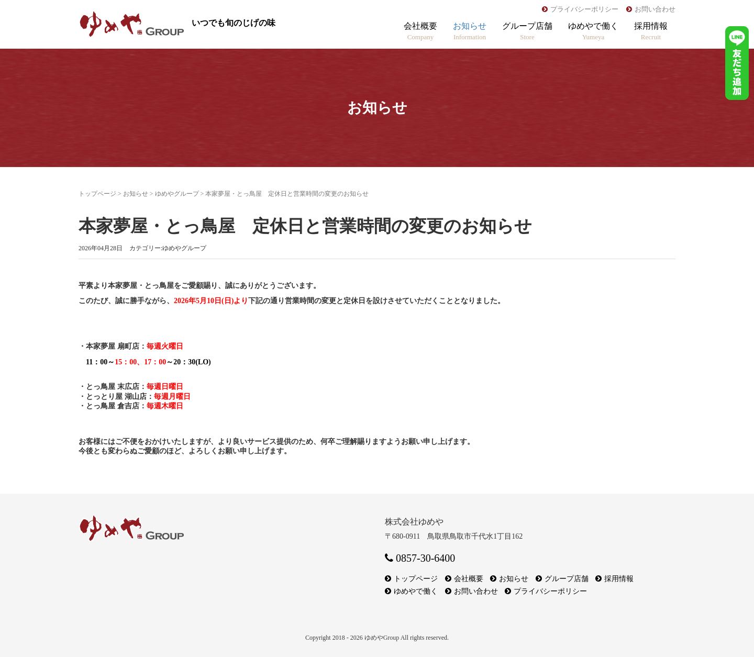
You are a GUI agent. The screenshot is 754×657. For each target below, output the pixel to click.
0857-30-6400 (420, 558)
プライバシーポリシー (584, 9)
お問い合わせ (655, 9)
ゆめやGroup (382, 637)
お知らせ (469, 31)
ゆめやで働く (593, 31)
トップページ (97, 193)
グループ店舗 (527, 31)
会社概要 (420, 31)
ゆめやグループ (177, 193)
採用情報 (651, 31)
